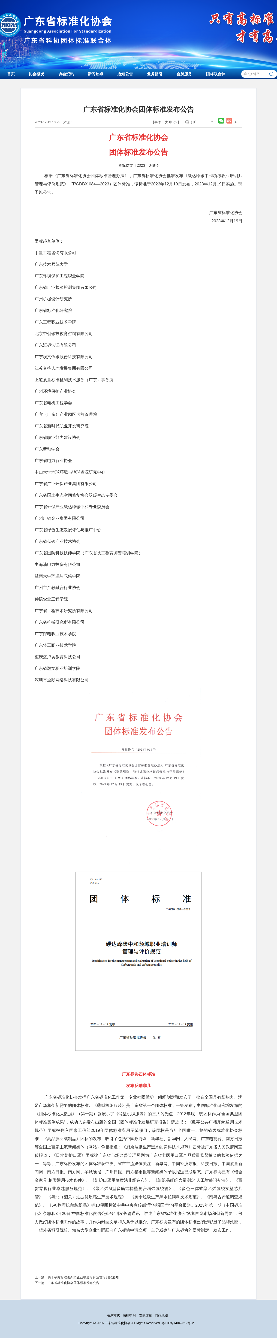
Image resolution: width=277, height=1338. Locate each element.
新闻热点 (95, 74)
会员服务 (184, 74)
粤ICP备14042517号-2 (178, 1323)
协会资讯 (66, 74)
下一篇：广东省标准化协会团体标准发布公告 (67, 1283)
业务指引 (155, 74)
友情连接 (145, 1315)
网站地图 (161, 1315)
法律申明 (129, 1315)
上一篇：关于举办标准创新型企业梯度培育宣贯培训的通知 (77, 1277)
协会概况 (36, 74)
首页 (11, 74)
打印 (194, 122)
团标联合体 (216, 74)
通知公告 (125, 74)
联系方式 (113, 1315)
